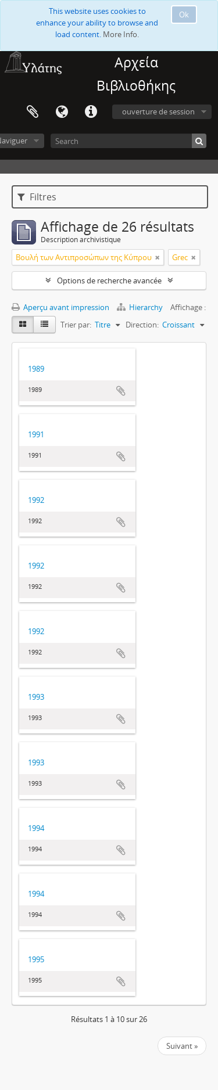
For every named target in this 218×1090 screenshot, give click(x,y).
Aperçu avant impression (60, 307)
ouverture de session (158, 111)
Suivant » (182, 1046)
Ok (184, 14)
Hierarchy (141, 307)
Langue (61, 112)
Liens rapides (90, 112)
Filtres (36, 196)
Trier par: (75, 324)
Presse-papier (32, 112)
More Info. (121, 34)
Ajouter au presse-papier (121, 391)
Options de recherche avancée (109, 280)
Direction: (142, 324)
